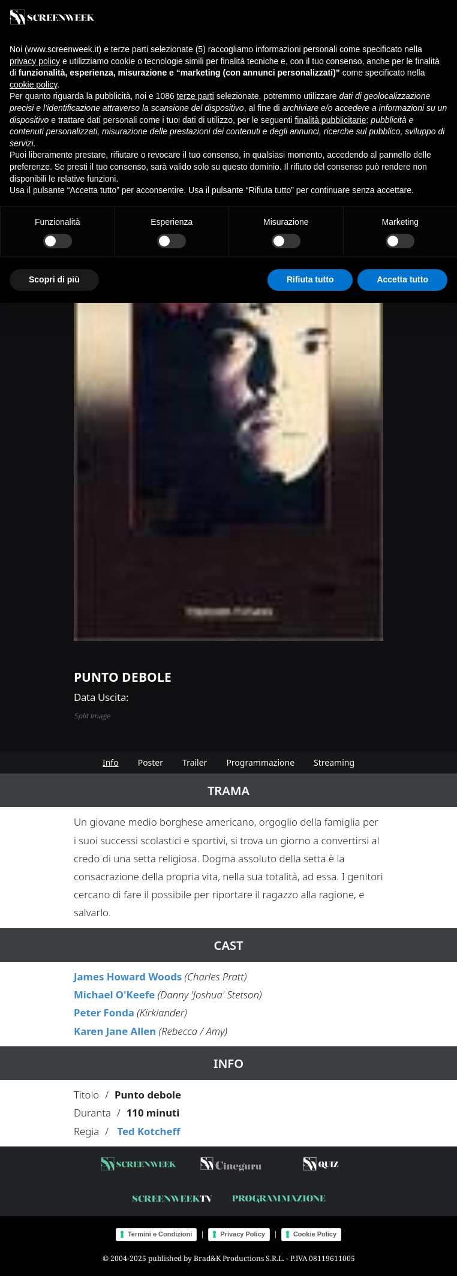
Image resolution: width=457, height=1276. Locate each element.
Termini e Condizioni (160, 1234)
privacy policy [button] (35, 61)
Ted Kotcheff (148, 1131)
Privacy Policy (242, 1234)
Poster (150, 762)
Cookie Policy (314, 1234)
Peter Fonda (104, 1012)
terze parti (195, 96)
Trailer (194, 762)
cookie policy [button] (33, 84)
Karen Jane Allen (115, 1031)
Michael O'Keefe (114, 994)
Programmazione (260, 762)
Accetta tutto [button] (402, 279)
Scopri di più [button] (54, 279)
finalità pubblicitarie (330, 120)
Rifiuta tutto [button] (310, 279)
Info (111, 762)
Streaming (334, 762)
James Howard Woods (128, 976)
